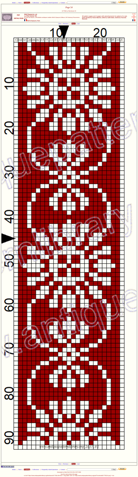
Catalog (27, 2)
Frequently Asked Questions (49, 2)
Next (73, 23)
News (20, 2)
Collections (35, 2)
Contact (62, 2)
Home (14, 2)
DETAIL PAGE (18, 19)
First (59, 23)
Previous (65, 23)
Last (78, 23)
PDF (18, 15)
